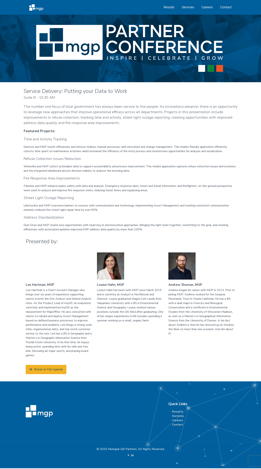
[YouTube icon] (128, 456)
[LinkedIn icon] (132, 456)
